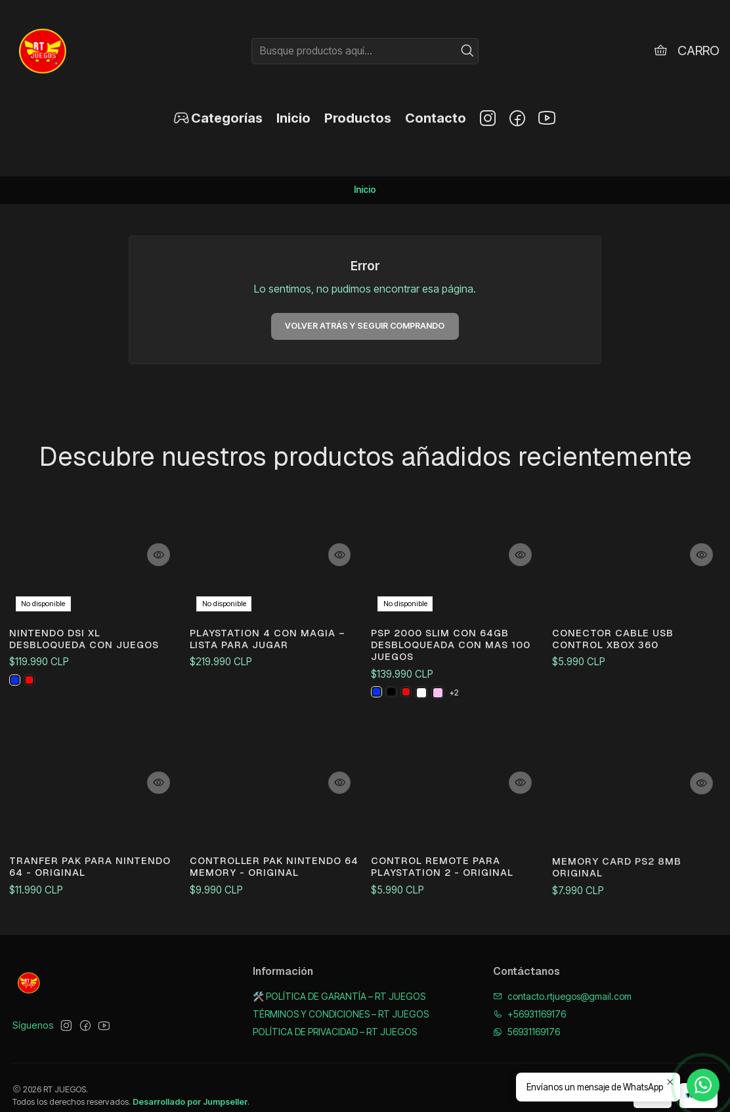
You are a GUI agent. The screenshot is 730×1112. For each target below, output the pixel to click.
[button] (218, 118)
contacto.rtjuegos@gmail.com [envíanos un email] (562, 979)
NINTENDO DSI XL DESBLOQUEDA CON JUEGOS (93, 624)
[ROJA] (32, 668)
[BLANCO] (426, 715)
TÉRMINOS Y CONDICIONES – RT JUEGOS (341, 997)
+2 (460, 715)
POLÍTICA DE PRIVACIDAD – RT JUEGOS (335, 1015)
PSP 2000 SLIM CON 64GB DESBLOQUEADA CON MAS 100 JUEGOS (449, 665)
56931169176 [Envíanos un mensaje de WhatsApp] (526, 1015)
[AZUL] (15, 668)
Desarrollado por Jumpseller (190, 1086)
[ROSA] (443, 715)
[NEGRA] (393, 715)
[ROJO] (410, 715)
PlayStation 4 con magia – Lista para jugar (270, 640)
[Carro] (685, 51)
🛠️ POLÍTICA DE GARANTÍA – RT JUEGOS (339, 979)
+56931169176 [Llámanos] (529, 997)
